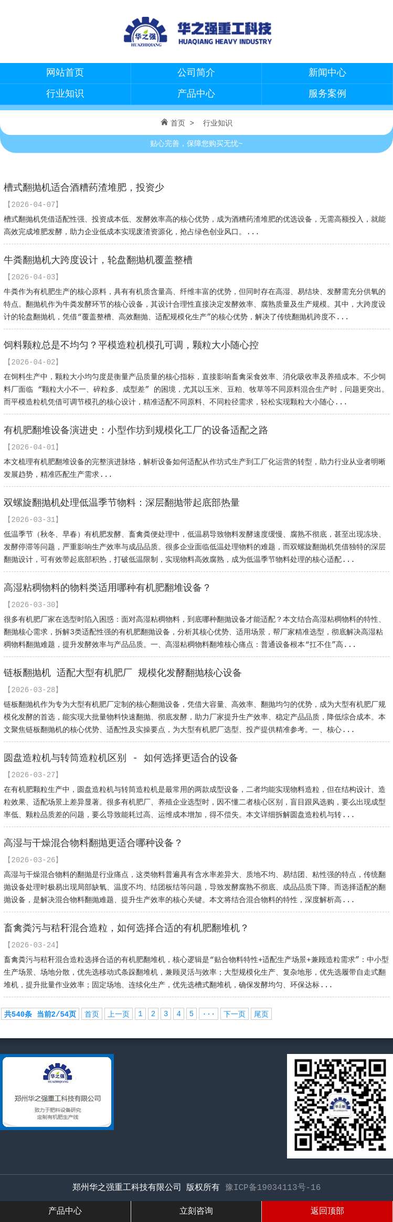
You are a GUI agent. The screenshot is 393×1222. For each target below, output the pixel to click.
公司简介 (196, 73)
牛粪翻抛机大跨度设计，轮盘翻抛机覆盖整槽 (98, 260)
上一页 (119, 1014)
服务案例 (327, 94)
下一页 (235, 1014)
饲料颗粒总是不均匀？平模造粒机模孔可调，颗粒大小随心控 (131, 345)
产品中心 (196, 94)
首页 (178, 123)
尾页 (261, 1014)
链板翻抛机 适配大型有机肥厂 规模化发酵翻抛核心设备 (123, 673)
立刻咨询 (196, 1211)
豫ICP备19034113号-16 (273, 1188)
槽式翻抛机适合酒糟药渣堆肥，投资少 (84, 188)
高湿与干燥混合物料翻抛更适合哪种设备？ (93, 843)
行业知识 (65, 94)
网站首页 (65, 73)
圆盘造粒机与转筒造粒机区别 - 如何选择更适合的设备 (121, 758)
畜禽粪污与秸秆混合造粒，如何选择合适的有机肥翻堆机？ (126, 928)
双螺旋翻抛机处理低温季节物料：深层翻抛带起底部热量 (122, 503)
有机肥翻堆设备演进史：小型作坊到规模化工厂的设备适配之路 (136, 430)
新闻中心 (327, 73)
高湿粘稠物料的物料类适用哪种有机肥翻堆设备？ (107, 588)
